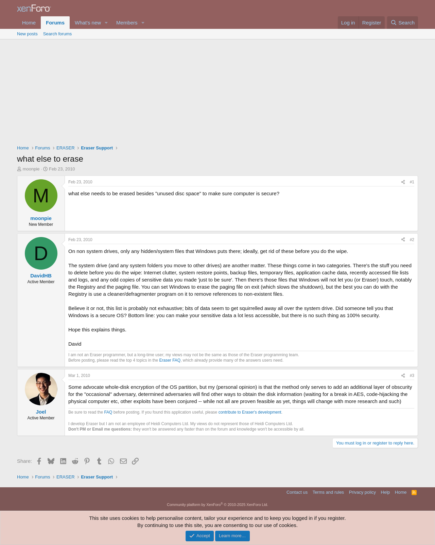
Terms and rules (328, 492)
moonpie (31, 168)
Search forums (57, 33)
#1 (412, 182)
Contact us (297, 492)
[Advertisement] (217, 90)
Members (127, 22)
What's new (88, 22)
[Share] (403, 182)
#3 (412, 375)
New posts (27, 33)
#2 (412, 239)
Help (385, 492)
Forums (55, 22)
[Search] (402, 22)
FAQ (108, 412)
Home (29, 22)
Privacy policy (362, 492)
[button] (106, 22)
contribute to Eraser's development (250, 412)
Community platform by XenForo (217, 505)
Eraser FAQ (170, 360)
